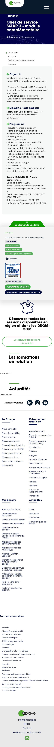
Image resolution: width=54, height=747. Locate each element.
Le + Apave (12, 64)
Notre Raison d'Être (11, 433)
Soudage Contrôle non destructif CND (16, 687)
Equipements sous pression (13, 657)
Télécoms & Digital (38, 477)
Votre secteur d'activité (37, 420)
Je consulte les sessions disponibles (27, 341)
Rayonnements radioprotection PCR (15, 677)
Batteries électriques (10, 638)
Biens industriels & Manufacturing (37, 442)
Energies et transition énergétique (15, 651)
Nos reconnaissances (12, 453)
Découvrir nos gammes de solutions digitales (13, 569)
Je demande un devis (27, 225)
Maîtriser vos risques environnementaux (11, 543)
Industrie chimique (37, 459)
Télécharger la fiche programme (20, 37)
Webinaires (34, 513)
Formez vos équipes (12, 616)
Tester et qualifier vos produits (12, 589)
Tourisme (33, 486)
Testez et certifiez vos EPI (13, 519)
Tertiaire (32, 482)
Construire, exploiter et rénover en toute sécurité (12, 562)
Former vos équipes (11, 509)
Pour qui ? (12, 56)
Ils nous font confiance (12, 461)
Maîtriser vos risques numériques (11, 549)
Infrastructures (35, 463)
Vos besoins (9, 500)
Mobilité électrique (9, 667)
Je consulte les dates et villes (23, 292)
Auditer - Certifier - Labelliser (10, 555)
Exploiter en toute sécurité (10, 528)
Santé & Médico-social (39, 467)
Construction (35, 447)
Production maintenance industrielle (16, 674)
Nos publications (10, 457)
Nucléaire (6, 671)
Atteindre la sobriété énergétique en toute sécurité (12, 576)
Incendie (5, 664)
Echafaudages (8, 644)
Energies (33, 455)
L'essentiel (13, 53)
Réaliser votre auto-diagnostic (11, 583)
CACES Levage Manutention (13, 641)
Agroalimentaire (36, 431)
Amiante (5, 628)
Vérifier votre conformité (13, 523)
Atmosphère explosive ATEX (12, 631)
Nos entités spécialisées (13, 445)
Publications (34, 517)
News (31, 509)
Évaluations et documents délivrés (21, 60)
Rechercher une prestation (9, 514)
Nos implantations (10, 441)
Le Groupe (8, 419)
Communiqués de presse (37, 523)
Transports (34, 496)
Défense (33, 451)
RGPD (27, 724)
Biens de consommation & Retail (40, 436)
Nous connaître (9, 429)
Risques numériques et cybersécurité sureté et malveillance (25, 681)
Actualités (35, 500)
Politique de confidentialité (27, 732)
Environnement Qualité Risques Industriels (18, 654)
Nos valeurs (7, 465)
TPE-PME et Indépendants (36, 491)
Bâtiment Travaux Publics (11, 634)
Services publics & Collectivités (37, 472)
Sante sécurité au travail (11, 684)
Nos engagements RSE (12, 449)
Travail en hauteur (9, 690)
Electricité (5, 648)
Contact (27, 728)
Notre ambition (9, 437)
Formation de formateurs (11, 661)
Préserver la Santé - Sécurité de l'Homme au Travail (13, 536)
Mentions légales (27, 720)
